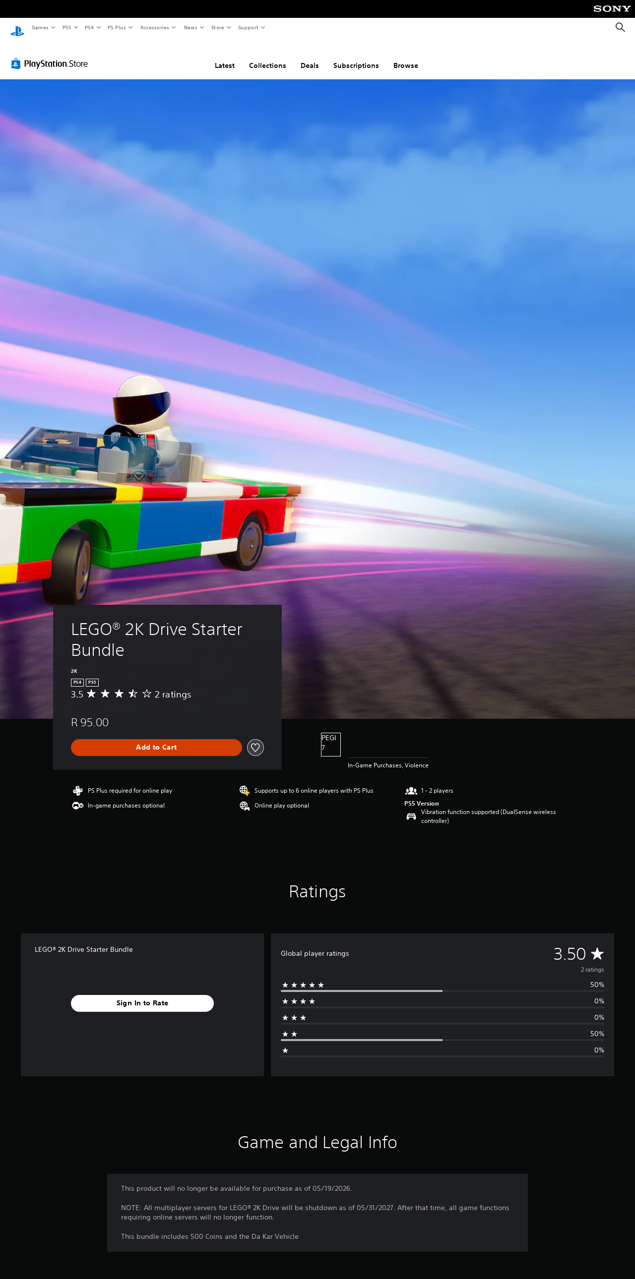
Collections (267, 56)
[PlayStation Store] (51, 54)
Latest (225, 56)
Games (39, 27)
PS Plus (117, 27)
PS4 (89, 27)
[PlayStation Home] (17, 28)
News (190, 27)
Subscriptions (356, 56)
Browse (405, 56)
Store (217, 27)
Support (248, 27)
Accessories (154, 27)
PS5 (66, 27)
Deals (310, 56)
